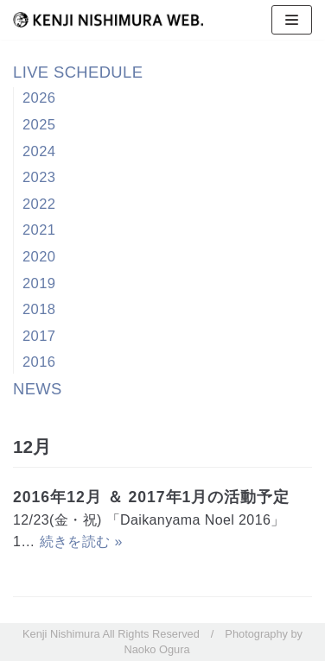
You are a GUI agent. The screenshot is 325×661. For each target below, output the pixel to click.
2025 (38, 124)
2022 (38, 204)
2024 (38, 151)
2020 (38, 257)
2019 (38, 283)
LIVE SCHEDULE (78, 72)
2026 (38, 98)
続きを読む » (81, 541)
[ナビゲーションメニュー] (291, 20)
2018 (38, 309)
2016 (38, 362)
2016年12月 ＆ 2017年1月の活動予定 (151, 497)
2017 (38, 336)
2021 (38, 230)
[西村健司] (108, 20)
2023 (38, 177)
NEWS (37, 389)
